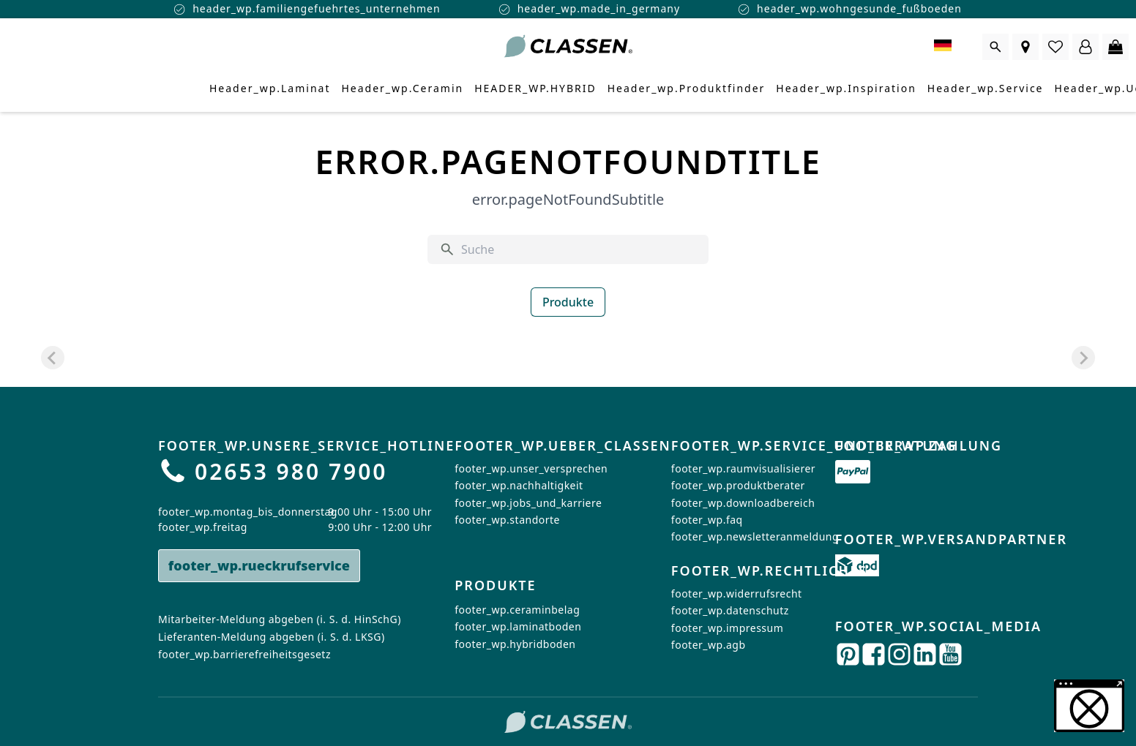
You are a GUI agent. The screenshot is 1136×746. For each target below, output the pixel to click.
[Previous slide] (52, 357)
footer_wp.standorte (507, 519)
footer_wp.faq (707, 519)
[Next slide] (1083, 357)
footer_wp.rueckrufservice (259, 565)
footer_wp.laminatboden (518, 627)
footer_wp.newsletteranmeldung (755, 536)
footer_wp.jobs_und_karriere (528, 502)
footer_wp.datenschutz (730, 610)
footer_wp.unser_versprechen (531, 468)
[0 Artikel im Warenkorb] (1115, 47)
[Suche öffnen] (995, 47)
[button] (1089, 705)
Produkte (568, 302)
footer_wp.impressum (727, 627)
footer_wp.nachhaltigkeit (519, 485)
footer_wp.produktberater (738, 485)
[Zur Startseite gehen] (568, 47)
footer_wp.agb (708, 644)
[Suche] (579, 249)
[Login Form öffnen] (1085, 47)
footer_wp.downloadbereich (743, 502)
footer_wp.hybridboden (515, 644)
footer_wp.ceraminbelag (517, 610)
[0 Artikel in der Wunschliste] (1055, 47)
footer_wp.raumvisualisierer (743, 468)
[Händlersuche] (1025, 47)
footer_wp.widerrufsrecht (736, 592)
